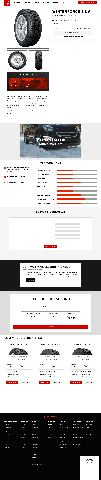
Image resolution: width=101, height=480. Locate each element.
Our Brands (75, 441)
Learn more (30, 280)
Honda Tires (6, 441)
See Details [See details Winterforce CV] (44, 382)
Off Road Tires (35, 437)
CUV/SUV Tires (35, 451)
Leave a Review (35, 467)
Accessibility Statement (65, 451)
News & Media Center (78, 427)
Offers (27, 3)
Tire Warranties (63, 431)
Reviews (50, 120)
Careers (75, 431)
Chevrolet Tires (7, 427)
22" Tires (23, 424)
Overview (22, 120)
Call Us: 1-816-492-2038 (91, 431)
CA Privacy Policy (63, 444)
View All (6, 451)
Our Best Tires (35, 427)
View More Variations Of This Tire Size (73, 36)
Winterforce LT (82, 344)
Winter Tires (34, 457)
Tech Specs (78, 120)
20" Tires (23, 427)
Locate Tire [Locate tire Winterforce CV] (56, 382)
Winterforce (50, 441)
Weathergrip (50, 437)
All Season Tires (35, 431)
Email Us (88, 427)
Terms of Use (62, 437)
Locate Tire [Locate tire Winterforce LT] (88, 382)
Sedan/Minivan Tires (36, 444)
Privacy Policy (63, 441)
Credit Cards (62, 434)
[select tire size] (64, 24)
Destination (50, 427)
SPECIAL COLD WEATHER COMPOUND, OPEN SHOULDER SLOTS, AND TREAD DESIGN (17, 169)
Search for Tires (87, 2)
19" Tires (23, 431)
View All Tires (34, 424)
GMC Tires (6, 437)
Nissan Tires (6, 444)
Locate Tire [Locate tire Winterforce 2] (24, 382)
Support (46, 3)
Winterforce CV (50, 344)
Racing (55, 3)
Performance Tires (35, 461)
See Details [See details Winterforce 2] (12, 382)
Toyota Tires (6, 447)
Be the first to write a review (31, 231)
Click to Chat (89, 424)
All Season (50, 424)
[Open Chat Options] (96, 474)
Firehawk (50, 431)
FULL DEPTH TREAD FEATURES (14, 177)
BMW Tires (6, 424)
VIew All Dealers (89, 434)
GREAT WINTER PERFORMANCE (14, 182)
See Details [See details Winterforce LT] (76, 382)
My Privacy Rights (63, 447)
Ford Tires (6, 434)
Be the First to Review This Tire (71, 15)
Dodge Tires (7, 431)
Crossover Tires (35, 434)
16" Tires (23, 441)
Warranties (65, 120)
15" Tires (23, 444)
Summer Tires (35, 447)
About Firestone (76, 424)
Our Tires (17, 3)
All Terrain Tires (35, 441)
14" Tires (23, 447)
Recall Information (77, 444)
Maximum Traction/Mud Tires (38, 464)
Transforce (50, 434)
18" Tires (23, 434)
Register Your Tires (64, 427)
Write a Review (50, 246)
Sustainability (76, 434)
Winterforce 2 (18, 344)
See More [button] (50, 326)
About (36, 3)
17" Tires (23, 437)
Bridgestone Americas (78, 437)
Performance (36, 120)
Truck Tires (34, 454)
